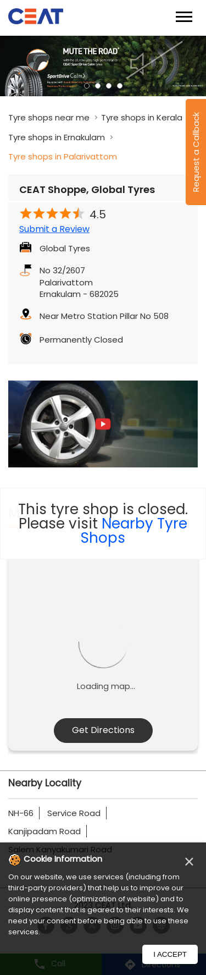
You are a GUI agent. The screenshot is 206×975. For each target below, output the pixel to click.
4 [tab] (120, 86)
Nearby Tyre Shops (134, 531)
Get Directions (103, 730)
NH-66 (21, 813)
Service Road (74, 813)
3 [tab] (109, 86)
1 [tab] (87, 86)
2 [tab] (98, 86)
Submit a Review (54, 229)
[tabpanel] (103, 66)
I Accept (170, 954)
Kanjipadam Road (44, 831)
